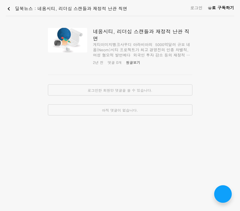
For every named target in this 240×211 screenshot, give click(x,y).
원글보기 (133, 62)
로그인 (196, 8)
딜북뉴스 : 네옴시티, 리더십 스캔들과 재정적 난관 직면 (66, 8)
